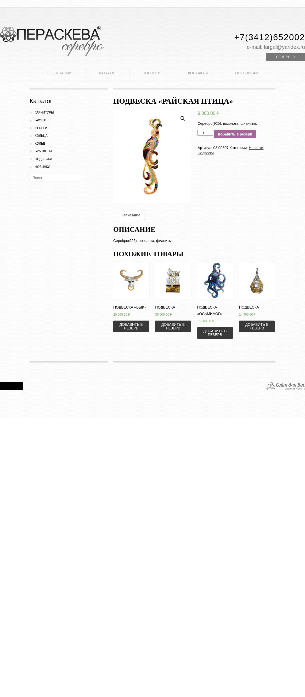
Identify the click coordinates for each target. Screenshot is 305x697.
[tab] (131, 215)
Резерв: (285, 57)
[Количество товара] (205, 133)
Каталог (107, 73)
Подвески (43, 159)
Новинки (42, 167)
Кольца (41, 136)
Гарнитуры (44, 112)
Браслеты (43, 151)
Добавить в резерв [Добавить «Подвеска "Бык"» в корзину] (131, 326)
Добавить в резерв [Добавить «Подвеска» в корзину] (173, 326)
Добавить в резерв (235, 134)
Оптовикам (246, 73)
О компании (59, 73)
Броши (41, 120)
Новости (152, 73)
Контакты (198, 73)
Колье (40, 143)
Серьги (41, 128)
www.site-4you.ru (295, 388)
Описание (131, 215)
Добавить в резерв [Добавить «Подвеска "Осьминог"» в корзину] (215, 333)
